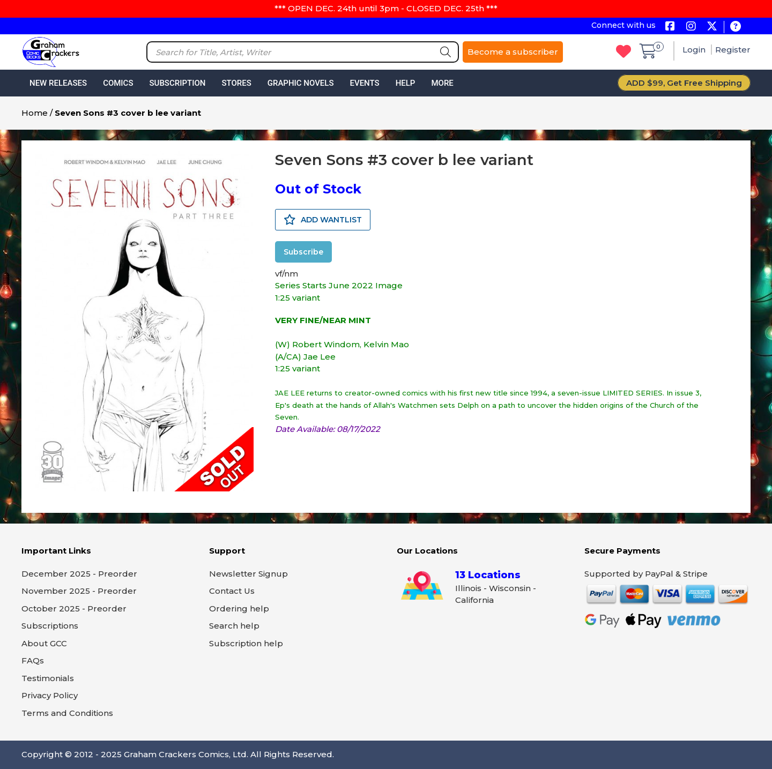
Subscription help (246, 643)
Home (34, 113)
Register (733, 49)
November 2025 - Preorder (79, 591)
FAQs (32, 660)
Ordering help (239, 608)
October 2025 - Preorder (74, 608)
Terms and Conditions (67, 713)
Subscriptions (49, 626)
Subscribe (303, 252)
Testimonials (47, 678)
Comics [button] (118, 83)
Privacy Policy (49, 695)
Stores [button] (236, 83)
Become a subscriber (512, 52)
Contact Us (232, 591)
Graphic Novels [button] (301, 83)
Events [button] (364, 83)
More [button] (442, 83)
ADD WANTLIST (323, 219)
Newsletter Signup (248, 574)
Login (695, 49)
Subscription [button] (178, 83)
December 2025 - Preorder (79, 574)
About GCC (44, 643)
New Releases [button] (58, 83)
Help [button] (405, 83)
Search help (234, 626)
